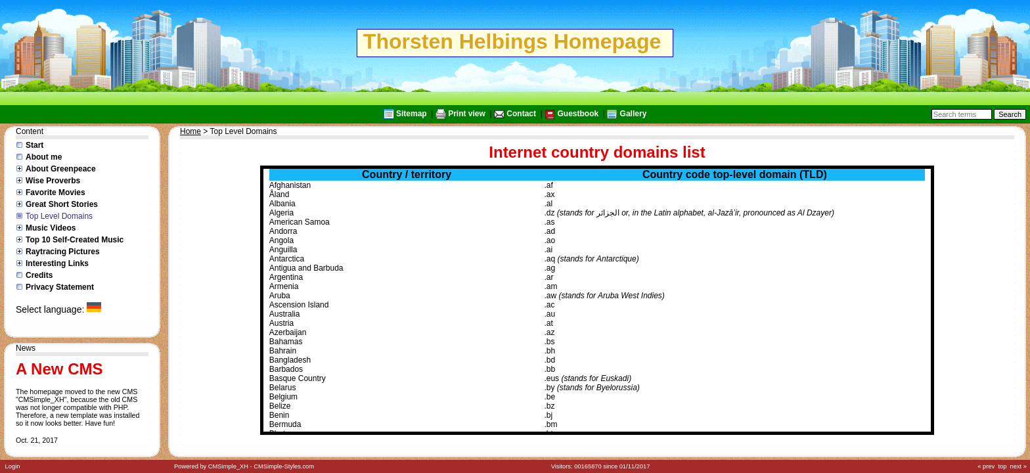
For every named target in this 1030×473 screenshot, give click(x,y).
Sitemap (411, 113)
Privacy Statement (60, 287)
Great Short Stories (62, 204)
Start (34, 145)
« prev (986, 466)
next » (1018, 466)
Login (12, 466)
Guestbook (577, 113)
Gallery (633, 113)
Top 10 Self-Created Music (74, 239)
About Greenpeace (61, 168)
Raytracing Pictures (63, 251)
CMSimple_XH (228, 466)
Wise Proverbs (53, 180)
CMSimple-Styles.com (284, 466)
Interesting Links (57, 263)
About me (44, 157)
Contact (521, 113)
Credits (39, 275)
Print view (466, 113)
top (1002, 466)
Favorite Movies (55, 192)
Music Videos (51, 228)
